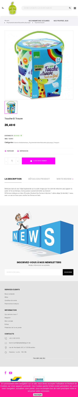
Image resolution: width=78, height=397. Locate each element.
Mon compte (9, 321)
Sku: (6, 139)
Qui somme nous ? (11, 314)
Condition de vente (11, 300)
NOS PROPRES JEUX (61, 21)
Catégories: (9, 142)
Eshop (7, 324)
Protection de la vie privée (13, 327)
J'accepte (38, 395)
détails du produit (39, 178)
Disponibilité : (9, 135)
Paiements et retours (12, 304)
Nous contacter (10, 294)
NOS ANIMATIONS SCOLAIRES (39, 21)
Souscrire (68, 272)
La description (13, 178)
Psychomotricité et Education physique (41, 142)
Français (56, 142)
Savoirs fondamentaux (21, 142)
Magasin (8, 318)
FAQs (6, 297)
